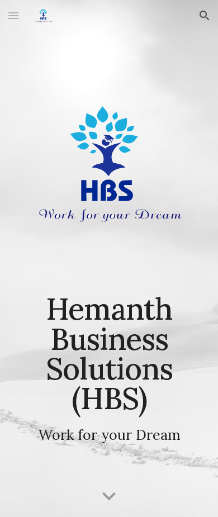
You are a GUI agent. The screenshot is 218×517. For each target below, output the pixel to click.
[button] (13, 15)
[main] (109, 368)
